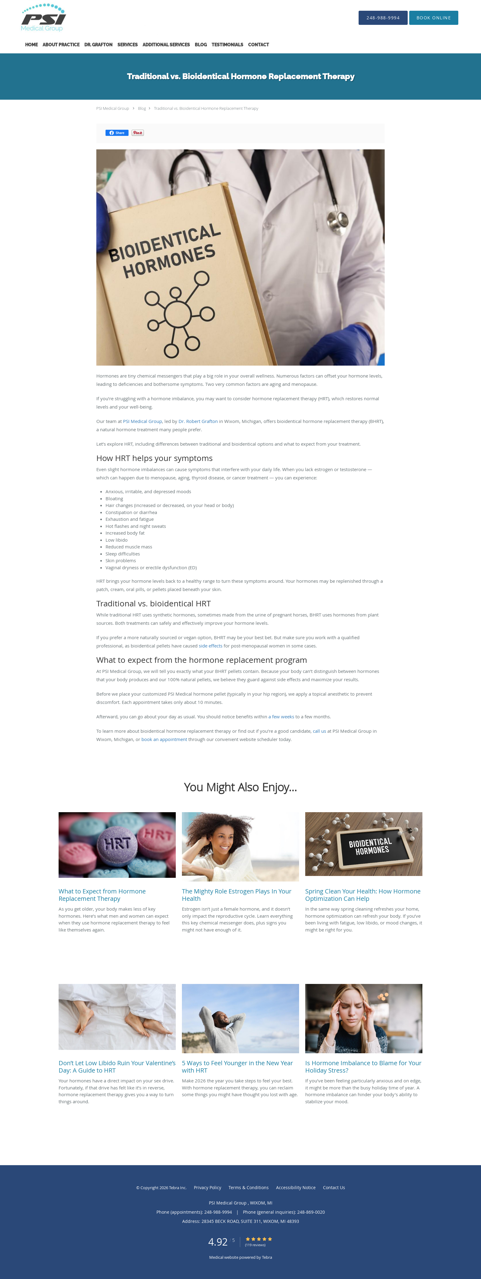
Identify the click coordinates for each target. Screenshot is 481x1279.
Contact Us (334, 1187)
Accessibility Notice (296, 1187)
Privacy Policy (207, 1187)
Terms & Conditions (249, 1187)
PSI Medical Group (113, 108)
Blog (142, 108)
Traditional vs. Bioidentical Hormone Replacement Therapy (206, 108)
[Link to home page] (80, 17)
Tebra (267, 1257)
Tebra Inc (177, 1187)
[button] (433, 18)
